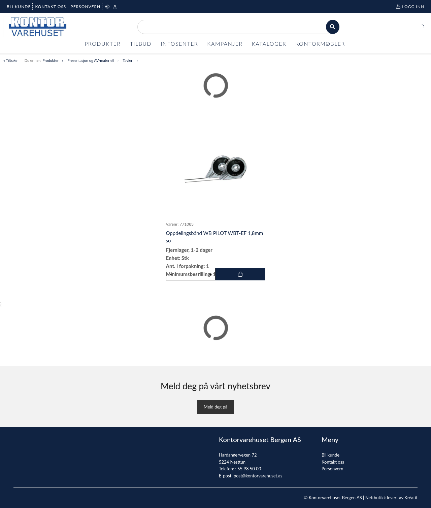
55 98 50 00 (249, 468)
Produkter (50, 60)
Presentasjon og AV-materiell (90, 60)
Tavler (128, 60)
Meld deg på (215, 406)
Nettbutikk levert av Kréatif (391, 497)
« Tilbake (10, 60)
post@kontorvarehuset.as (258, 475)
